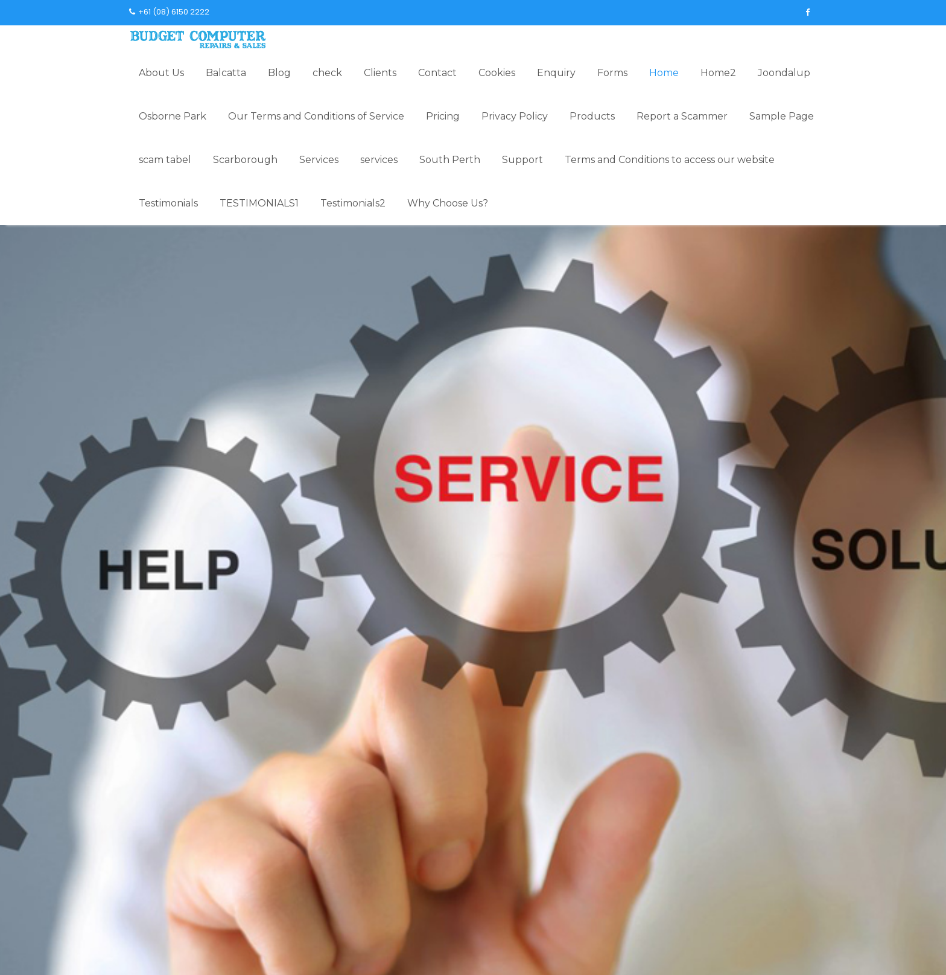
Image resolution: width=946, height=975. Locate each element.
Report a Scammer (682, 116)
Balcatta (226, 72)
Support (522, 159)
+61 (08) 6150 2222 (169, 12)
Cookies (496, 72)
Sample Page (781, 116)
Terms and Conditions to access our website (670, 159)
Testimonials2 (353, 203)
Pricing (443, 116)
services (379, 159)
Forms (612, 72)
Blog (279, 72)
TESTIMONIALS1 (259, 203)
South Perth (449, 159)
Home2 (718, 72)
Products (592, 116)
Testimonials (168, 203)
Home (664, 72)
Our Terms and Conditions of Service (316, 116)
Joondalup (784, 72)
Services (318, 159)
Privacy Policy (514, 116)
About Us (161, 72)
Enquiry (556, 72)
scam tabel (165, 159)
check (327, 72)
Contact (437, 72)
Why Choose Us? (447, 203)
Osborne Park (172, 116)
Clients (380, 72)
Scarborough (245, 159)
